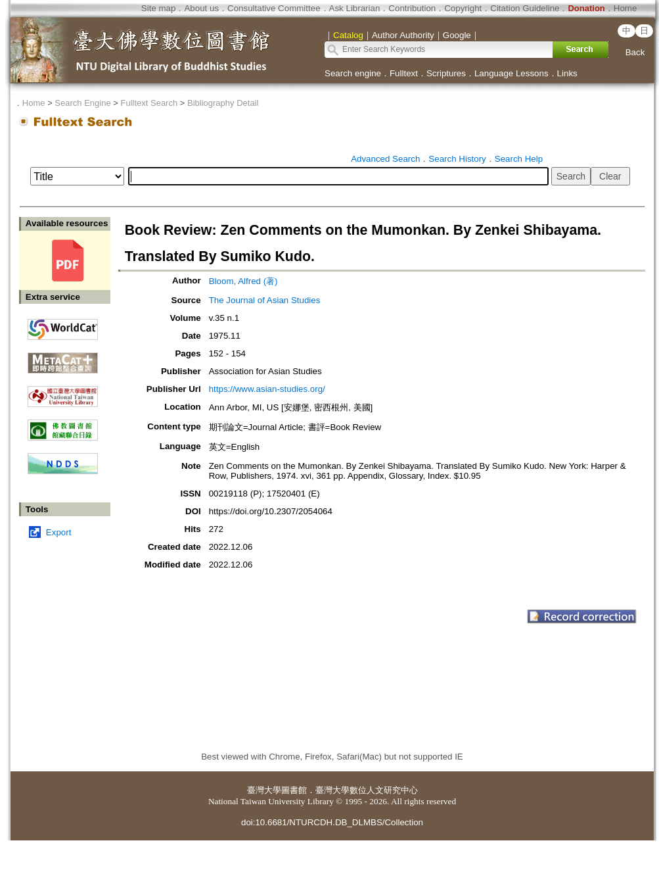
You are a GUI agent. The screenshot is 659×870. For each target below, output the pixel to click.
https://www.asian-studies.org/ (267, 389)
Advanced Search (385, 159)
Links (567, 73)
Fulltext (404, 73)
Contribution (412, 8)
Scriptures (446, 73)
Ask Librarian (354, 8)
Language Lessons (511, 73)
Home (625, 8)
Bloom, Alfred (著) (243, 281)
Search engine (353, 73)
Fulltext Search (148, 103)
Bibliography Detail (222, 103)
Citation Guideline (524, 8)
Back (635, 52)
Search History (457, 159)
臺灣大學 (264, 790)
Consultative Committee (273, 8)
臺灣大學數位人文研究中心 (366, 790)
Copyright (463, 8)
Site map (158, 8)
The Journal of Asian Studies (265, 300)
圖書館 (294, 790)
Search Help (519, 159)
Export (59, 532)
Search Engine (82, 103)
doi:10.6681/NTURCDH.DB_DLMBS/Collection (332, 822)
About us (201, 8)
